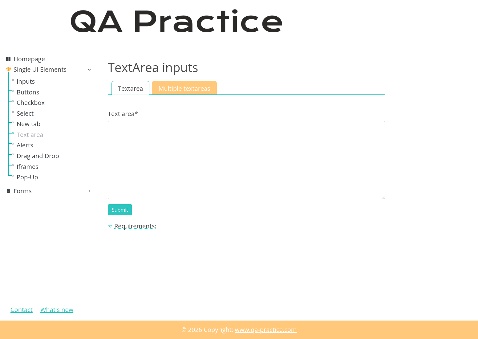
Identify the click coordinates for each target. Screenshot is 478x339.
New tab (28, 124)
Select (25, 113)
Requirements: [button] (132, 226)
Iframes (27, 166)
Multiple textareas (184, 88)
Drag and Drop (38, 156)
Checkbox (31, 102)
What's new (56, 309)
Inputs (26, 81)
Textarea (130, 88)
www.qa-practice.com (266, 329)
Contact (21, 309)
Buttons (28, 92)
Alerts (25, 145)
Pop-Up (27, 177)
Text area (30, 134)
